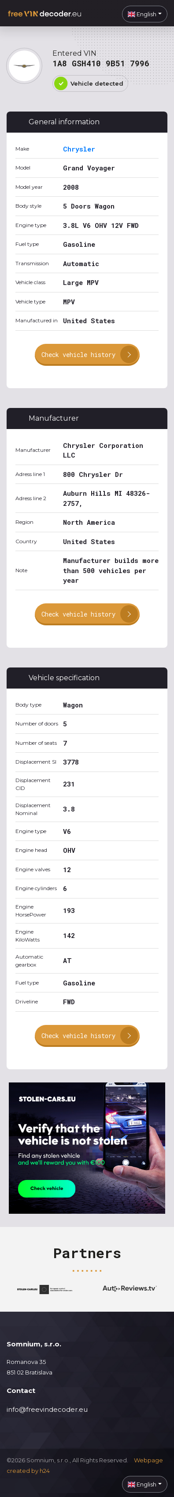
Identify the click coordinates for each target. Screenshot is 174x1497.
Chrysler (79, 148)
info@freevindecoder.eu (47, 1409)
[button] (144, 14)
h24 (45, 1470)
